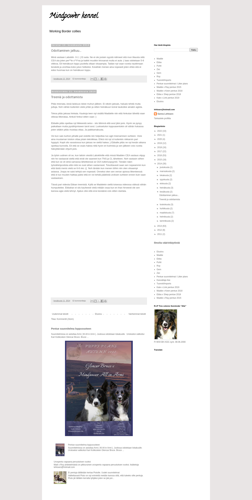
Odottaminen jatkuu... (66, 51)
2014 (160, 163)
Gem (159, 73)
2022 (160, 131)
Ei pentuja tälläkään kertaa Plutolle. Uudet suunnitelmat (94, 472)
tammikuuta (165, 221)
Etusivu (98, 314)
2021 (160, 135)
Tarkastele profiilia (162, 118)
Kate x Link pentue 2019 (168, 98)
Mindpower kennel (73, 16)
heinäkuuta (165, 188)
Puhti (159, 66)
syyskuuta (165, 179)
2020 (160, 139)
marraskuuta (166, 171)
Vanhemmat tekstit (137, 314)
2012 (160, 230)
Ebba (159, 62)
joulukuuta (165, 167)
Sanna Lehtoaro (165, 114)
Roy (158, 76)
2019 (160, 143)
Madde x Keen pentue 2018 (169, 91)
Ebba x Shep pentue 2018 (169, 94)
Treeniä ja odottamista (67, 97)
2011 (160, 234)
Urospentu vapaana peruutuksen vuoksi (72, 462)
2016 (160, 155)
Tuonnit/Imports (164, 80)
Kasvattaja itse (163, 280)
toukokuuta (165, 204)
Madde (160, 58)
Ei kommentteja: (80, 79)
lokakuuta (164, 175)
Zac (158, 69)
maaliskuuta (166, 212)
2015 (160, 159)
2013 (160, 226)
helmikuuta (165, 217)
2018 (160, 147)
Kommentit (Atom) (65, 319)
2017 (160, 151)
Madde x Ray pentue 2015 (169, 87)
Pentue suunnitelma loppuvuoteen (71, 328)
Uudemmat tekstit (60, 314)
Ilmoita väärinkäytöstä (167, 242)
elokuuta (164, 183)
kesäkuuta (165, 192)
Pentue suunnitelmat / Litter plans (172, 83)
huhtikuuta (165, 208)
